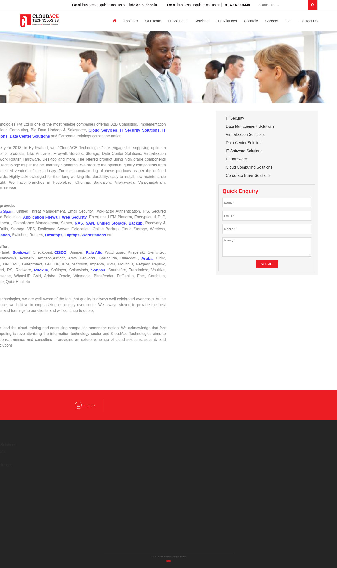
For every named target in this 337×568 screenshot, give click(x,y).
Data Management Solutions (250, 126)
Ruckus (20, 270)
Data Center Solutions (244, 143)
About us (130, 21)
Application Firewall (20, 217)
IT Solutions (177, 21)
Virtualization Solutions (245, 135)
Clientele (251, 21)
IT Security (235, 118)
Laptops (51, 235)
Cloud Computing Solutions (249, 167)
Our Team (153, 21)
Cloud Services (82, 130)
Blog (289, 21)
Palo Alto (73, 252)
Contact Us (309, 21)
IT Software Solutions (244, 151)
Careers (271, 21)
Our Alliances (226, 21)
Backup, (115, 223)
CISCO (39, 252)
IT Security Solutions (119, 130)
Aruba (126, 258)
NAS (58, 223)
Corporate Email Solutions (248, 175)
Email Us (85, 405)
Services (201, 21)
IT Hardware (236, 159)
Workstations (73, 235)
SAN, (69, 223)
